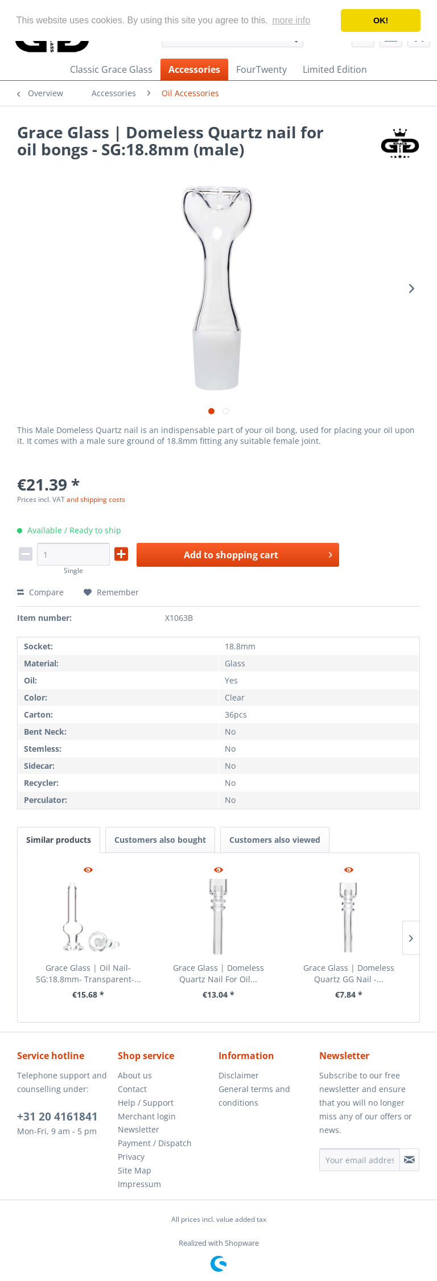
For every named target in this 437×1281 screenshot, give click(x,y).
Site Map (134, 1170)
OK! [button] (380, 20)
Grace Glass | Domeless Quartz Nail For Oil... (218, 973)
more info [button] (291, 20)
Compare (40, 592)
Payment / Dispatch (155, 1143)
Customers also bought (160, 839)
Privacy (131, 1156)
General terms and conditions (254, 1096)
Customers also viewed (274, 839)
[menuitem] (111, 69)
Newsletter (138, 1129)
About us (135, 1075)
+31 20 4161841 (57, 1116)
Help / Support (146, 1102)
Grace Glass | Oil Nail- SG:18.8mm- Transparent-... (88, 973)
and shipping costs (96, 499)
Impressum (139, 1184)
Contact (132, 1089)
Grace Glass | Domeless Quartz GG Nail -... (348, 973)
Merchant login (147, 1116)
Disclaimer (238, 1075)
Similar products (58, 839)
